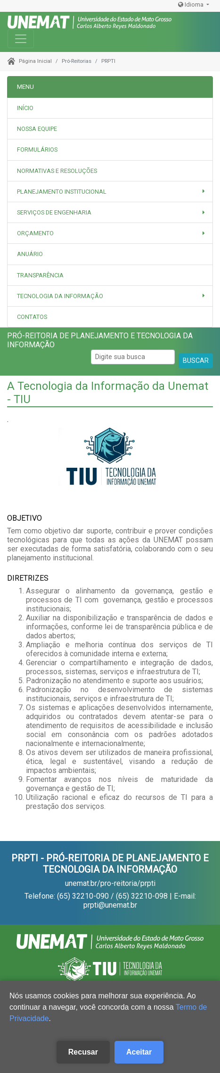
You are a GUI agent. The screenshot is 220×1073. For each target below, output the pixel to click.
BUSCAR (196, 360)
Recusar (83, 1052)
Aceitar (139, 1052)
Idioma (191, 4)
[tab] (110, 129)
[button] (110, 191)
